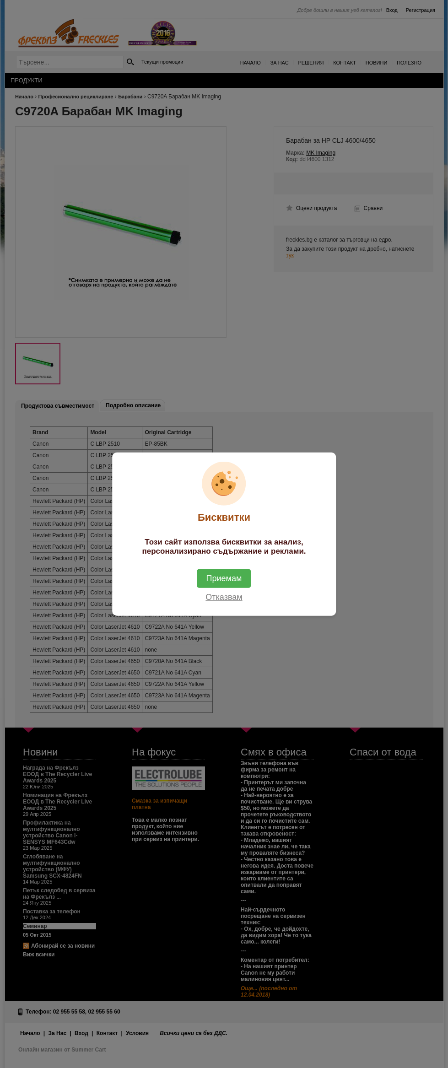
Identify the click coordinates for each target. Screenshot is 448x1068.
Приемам (224, 578)
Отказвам (223, 596)
